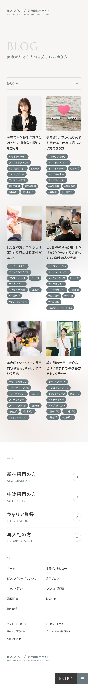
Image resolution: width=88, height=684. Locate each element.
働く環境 (12, 608)
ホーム (11, 568)
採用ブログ (52, 578)
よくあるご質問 (54, 588)
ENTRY (65, 678)
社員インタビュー (56, 568)
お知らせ (50, 598)
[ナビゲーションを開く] (82, 678)
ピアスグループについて (22, 578)
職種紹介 (12, 598)
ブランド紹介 (15, 588)
